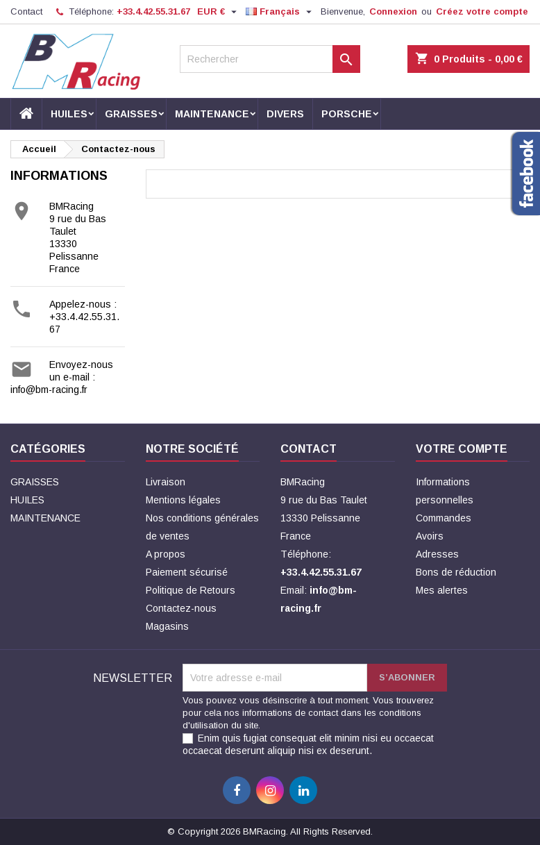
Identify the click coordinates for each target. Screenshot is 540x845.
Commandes (443, 518)
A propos (165, 554)
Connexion (393, 11)
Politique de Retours (190, 590)
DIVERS (285, 113)
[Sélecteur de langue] (280, 12)
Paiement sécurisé (187, 572)
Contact (26, 11)
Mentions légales (183, 499)
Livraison (165, 481)
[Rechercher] (270, 59)
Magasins (167, 626)
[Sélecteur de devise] (218, 12)
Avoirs (430, 536)
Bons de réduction (456, 572)
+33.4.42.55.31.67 (153, 11)
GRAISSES (131, 113)
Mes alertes (442, 590)
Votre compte (461, 449)
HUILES (69, 113)
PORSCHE (346, 113)
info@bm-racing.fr (48, 389)
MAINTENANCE (212, 113)
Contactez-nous (181, 608)
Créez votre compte (482, 11)
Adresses (437, 554)
